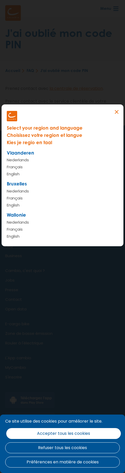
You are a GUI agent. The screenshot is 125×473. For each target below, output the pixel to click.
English (13, 174)
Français (15, 167)
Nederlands (18, 160)
